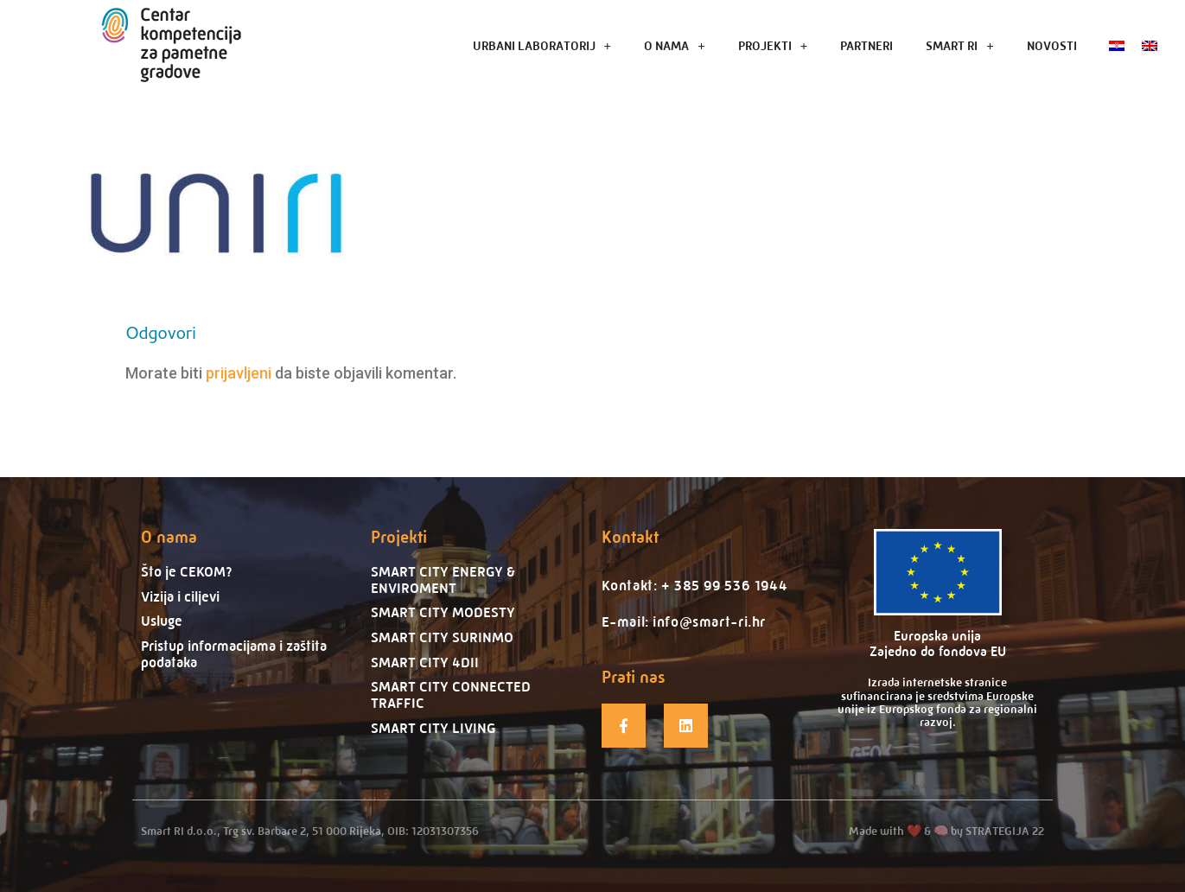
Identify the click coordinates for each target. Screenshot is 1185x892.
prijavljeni (238, 373)
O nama (169, 537)
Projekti (399, 537)
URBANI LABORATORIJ (542, 45)
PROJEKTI (773, 45)
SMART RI (960, 45)
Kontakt (630, 537)
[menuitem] (1116, 45)
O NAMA (674, 45)
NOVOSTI (1052, 45)
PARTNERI (866, 45)
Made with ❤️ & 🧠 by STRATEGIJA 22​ (946, 831)
